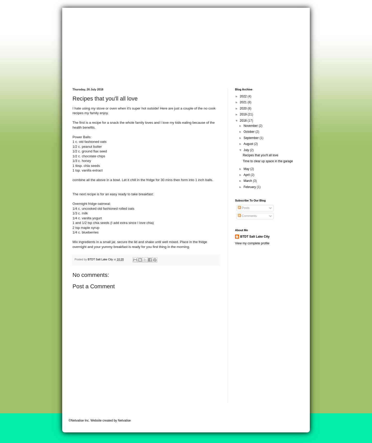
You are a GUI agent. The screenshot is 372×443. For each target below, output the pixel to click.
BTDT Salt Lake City (255, 236)
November (251, 126)
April (247, 175)
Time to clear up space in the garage (268, 161)
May (247, 169)
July (247, 150)
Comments (247, 216)
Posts (243, 208)
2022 (244, 96)
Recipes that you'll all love (260, 155)
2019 (244, 114)
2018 (244, 120)
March (248, 181)
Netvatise (124, 420)
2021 (244, 102)
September (252, 138)
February (250, 187)
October (249, 132)
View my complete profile (252, 243)
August (249, 144)
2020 (244, 108)
